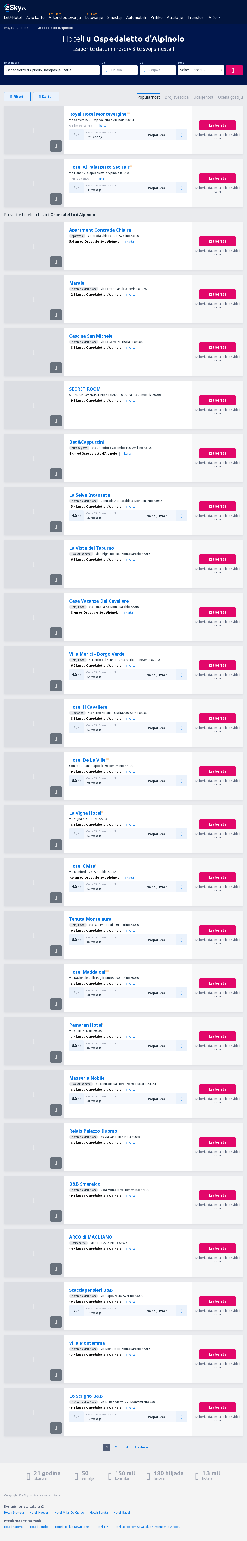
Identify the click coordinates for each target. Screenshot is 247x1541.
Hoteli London (39, 1527)
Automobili (136, 17)
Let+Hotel (13, 17)
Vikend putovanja (65, 17)
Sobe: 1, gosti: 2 (192, 69)
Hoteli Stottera (14, 1512)
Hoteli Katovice (14, 1527)
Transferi (196, 17)
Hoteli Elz (102, 1527)
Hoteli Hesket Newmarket (72, 1527)
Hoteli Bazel (122, 1512)
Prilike (157, 17)
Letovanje (94, 17)
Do (141, 62)
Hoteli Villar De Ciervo (69, 1512)
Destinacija (11, 62)
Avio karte (35, 17)
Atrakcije (175, 17)
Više (213, 17)
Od (103, 62)
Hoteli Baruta (99, 1512)
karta (101, 126)
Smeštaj (114, 17)
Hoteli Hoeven (39, 1512)
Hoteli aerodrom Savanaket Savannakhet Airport (147, 1527)
